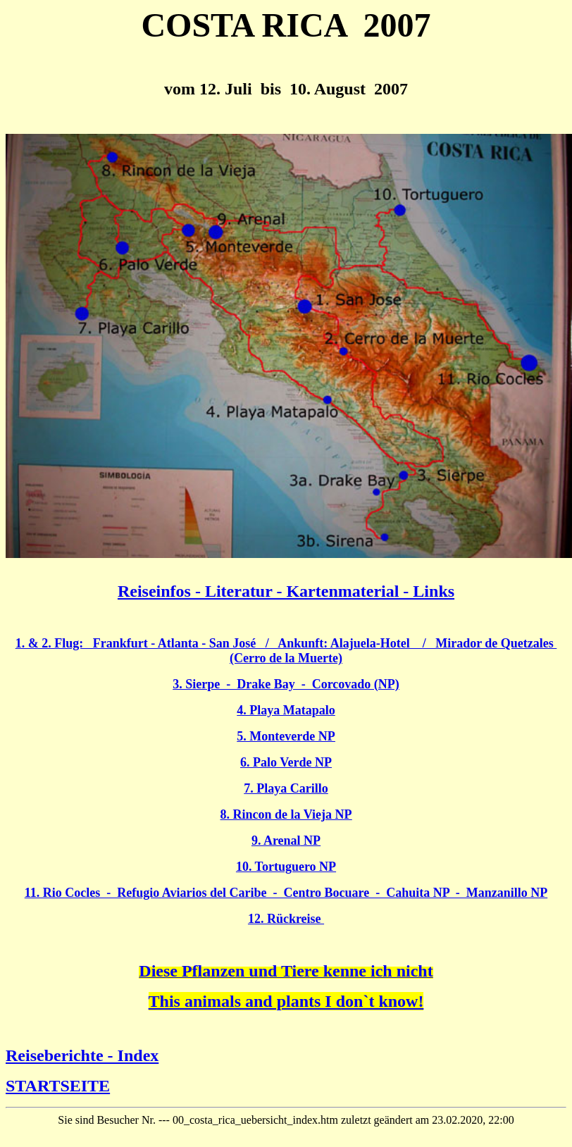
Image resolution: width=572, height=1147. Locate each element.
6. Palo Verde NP (286, 762)
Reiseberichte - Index (82, 1055)
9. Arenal (286, 840)
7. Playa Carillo (286, 788)
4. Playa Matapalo (286, 710)
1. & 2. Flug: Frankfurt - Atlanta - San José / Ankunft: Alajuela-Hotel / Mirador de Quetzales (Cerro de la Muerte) (286, 650)
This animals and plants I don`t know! (286, 1001)
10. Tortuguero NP (286, 867)
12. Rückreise (286, 919)
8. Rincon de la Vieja (286, 814)
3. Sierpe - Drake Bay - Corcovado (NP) (286, 684)
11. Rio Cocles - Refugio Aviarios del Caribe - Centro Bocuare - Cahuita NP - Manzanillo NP (286, 893)
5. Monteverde (286, 736)
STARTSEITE (58, 1086)
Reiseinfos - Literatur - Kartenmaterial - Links (286, 591)
